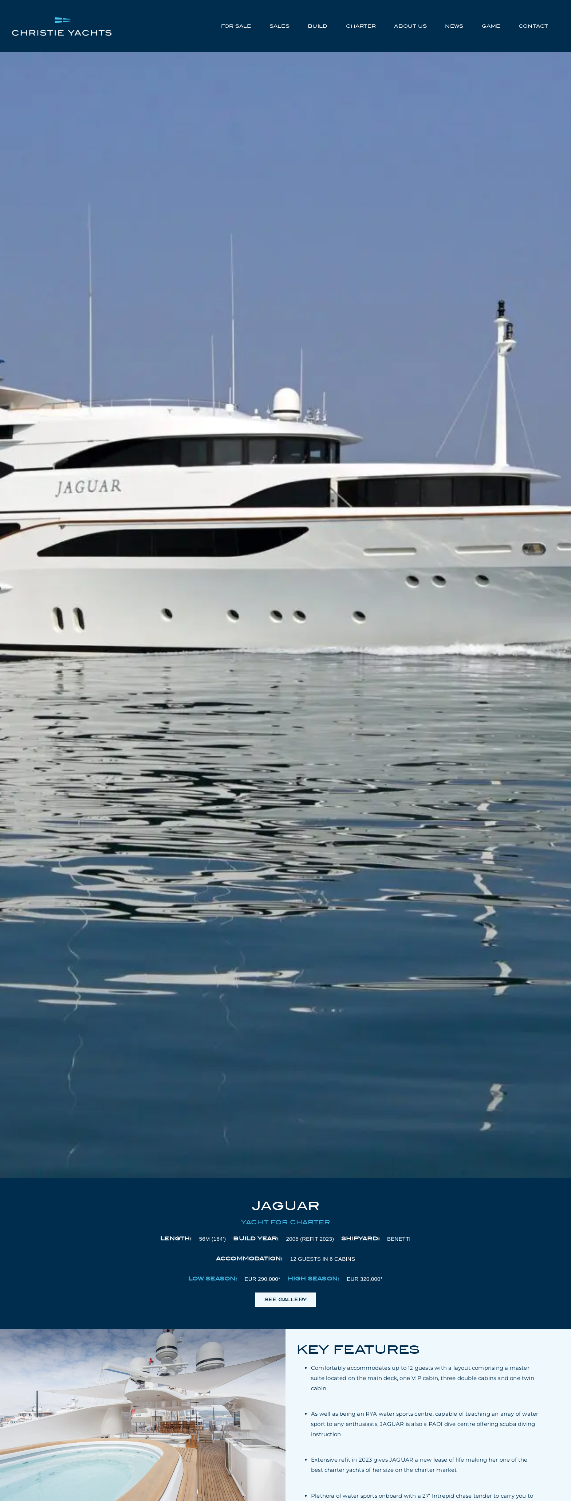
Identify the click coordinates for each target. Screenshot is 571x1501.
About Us (410, 26)
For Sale (236, 26)
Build (317, 26)
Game (491, 26)
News (454, 26)
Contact (533, 26)
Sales (279, 26)
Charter (361, 26)
